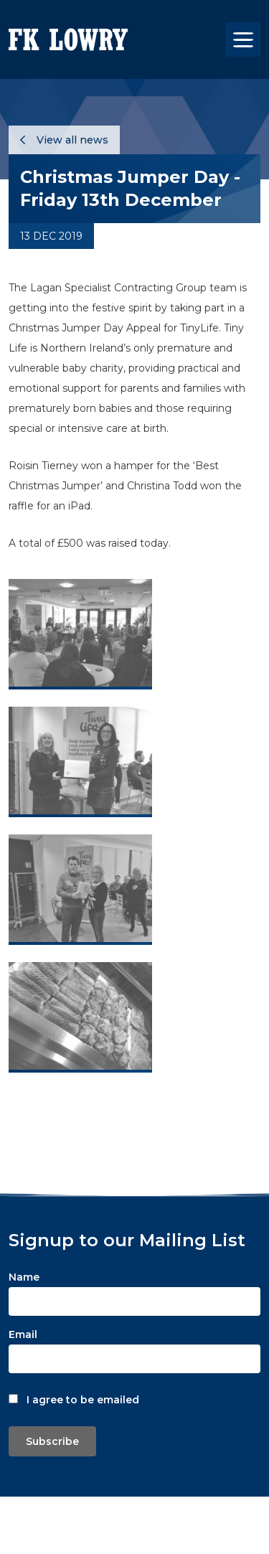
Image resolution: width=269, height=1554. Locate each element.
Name (24, 1277)
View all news (64, 139)
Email (23, 1334)
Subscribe (52, 1441)
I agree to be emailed (83, 1399)
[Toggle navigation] (243, 39)
